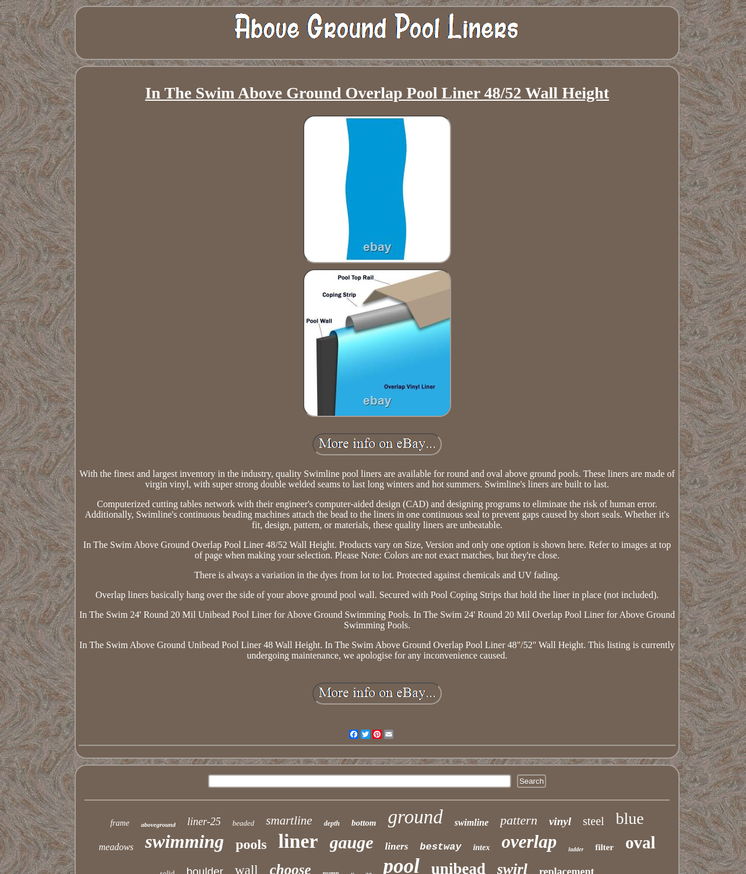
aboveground (158, 824)
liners (397, 846)
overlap (529, 841)
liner (298, 841)
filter (604, 847)
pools (250, 844)
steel (593, 821)
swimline (472, 822)
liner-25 (204, 821)
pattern (518, 820)
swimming (184, 841)
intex (481, 847)
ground (415, 816)
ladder (575, 849)
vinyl (560, 821)
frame (119, 823)
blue (630, 818)
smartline (289, 820)
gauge (352, 842)
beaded (244, 823)
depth (332, 823)
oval (640, 842)
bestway (440, 846)
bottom (363, 822)
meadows (116, 847)
